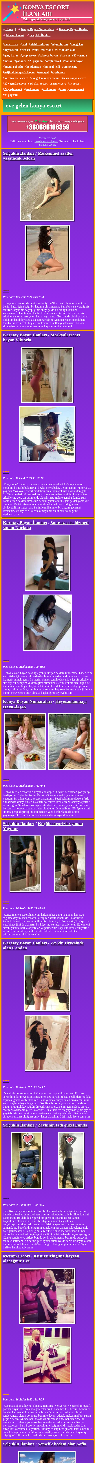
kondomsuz (33, 66)
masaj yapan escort (72, 89)
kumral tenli (52, 66)
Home (9, 29)
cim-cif (25, 49)
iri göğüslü (11, 94)
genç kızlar (11, 55)
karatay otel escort (16, 78)
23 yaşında (80, 55)
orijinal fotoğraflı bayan (19, 72)
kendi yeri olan (66, 49)
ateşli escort (53, 61)
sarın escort (58, 83)
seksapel (43, 72)
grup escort (29, 55)
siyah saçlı (58, 72)
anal (36, 49)
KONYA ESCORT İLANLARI (46, 10)
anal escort (32, 89)
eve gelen (77, 44)
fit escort (75, 83)
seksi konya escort (74, 78)
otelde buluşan (39, 44)
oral (24, 44)
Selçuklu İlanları (40, 35)
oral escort (49, 89)
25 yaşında (36, 61)
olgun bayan (60, 44)
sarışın (66, 55)
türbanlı (48, 49)
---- (6, 290)
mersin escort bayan (46, 141)
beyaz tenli (11, 49)
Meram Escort (15, 35)
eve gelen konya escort (45, 78)
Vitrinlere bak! (47, 138)
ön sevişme (70, 66)
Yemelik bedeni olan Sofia (62, 1444)
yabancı (21, 61)
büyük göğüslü (13, 66)
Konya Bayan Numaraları (37, 29)
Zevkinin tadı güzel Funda (62, 1125)
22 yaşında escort (15, 83)
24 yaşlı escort (13, 89)
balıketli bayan (74, 61)
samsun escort (47, 144)
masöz (8, 61)
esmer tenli (11, 44)
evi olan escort (39, 83)
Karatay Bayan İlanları (73, 29)
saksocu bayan (49, 55)
